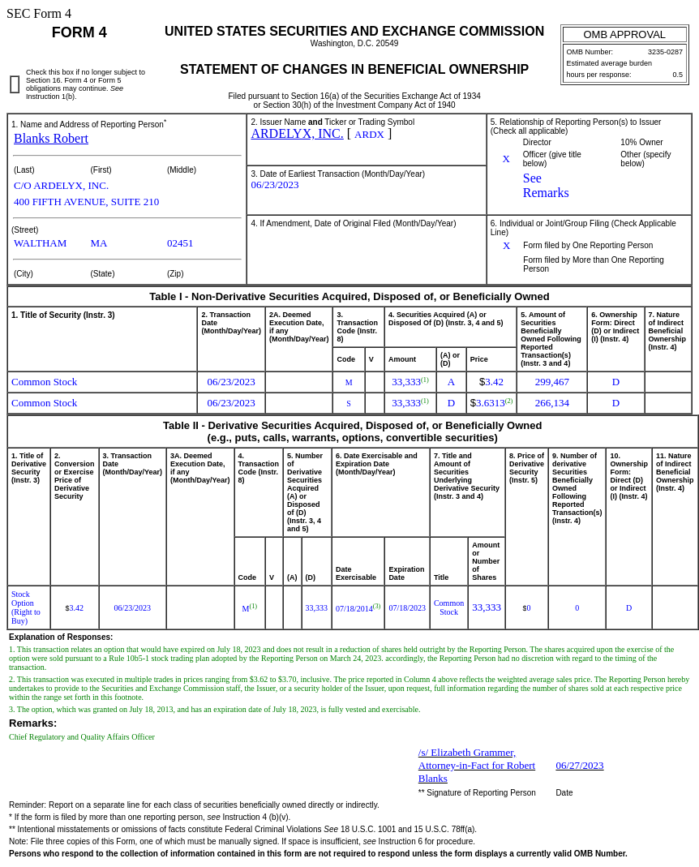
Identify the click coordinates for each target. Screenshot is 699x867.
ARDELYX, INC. (297, 133)
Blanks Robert (51, 138)
